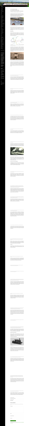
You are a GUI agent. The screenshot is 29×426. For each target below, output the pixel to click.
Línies (1, 27)
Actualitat (1, 10)
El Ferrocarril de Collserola (17, 398)
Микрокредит (2, 48)
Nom (11, 413)
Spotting (1, 45)
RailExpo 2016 (17, 400)
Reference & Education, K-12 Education (2, 41)
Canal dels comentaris (2, 83)
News (1, 34)
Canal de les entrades (2, 82)
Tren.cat (2, 6)
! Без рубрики (2, 9)
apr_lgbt (1, 12)
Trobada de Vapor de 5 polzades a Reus (2, 78)
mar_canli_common (2, 29)
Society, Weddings (2, 44)
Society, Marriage (2, 43)
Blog (1, 14)
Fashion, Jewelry (2, 19)
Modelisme (2, 33)
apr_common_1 (2, 11)
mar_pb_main (2, 31)
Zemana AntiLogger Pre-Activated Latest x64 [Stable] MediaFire (2, 57)
